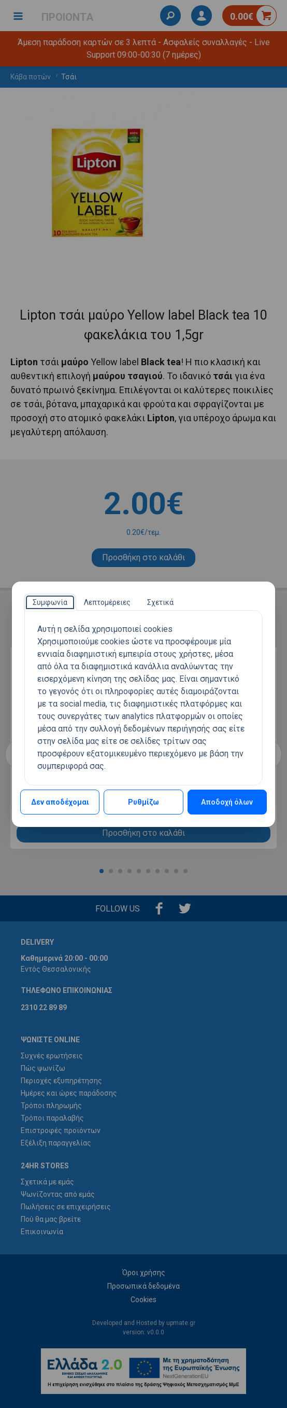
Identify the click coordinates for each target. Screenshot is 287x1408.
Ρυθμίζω (143, 802)
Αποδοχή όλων (227, 802)
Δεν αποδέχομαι (60, 802)
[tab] (50, 602)
